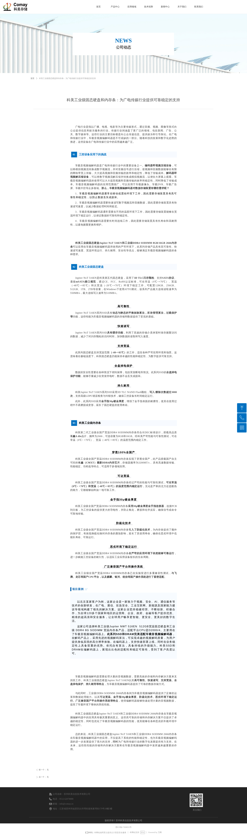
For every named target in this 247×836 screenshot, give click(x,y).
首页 (32, 78)
